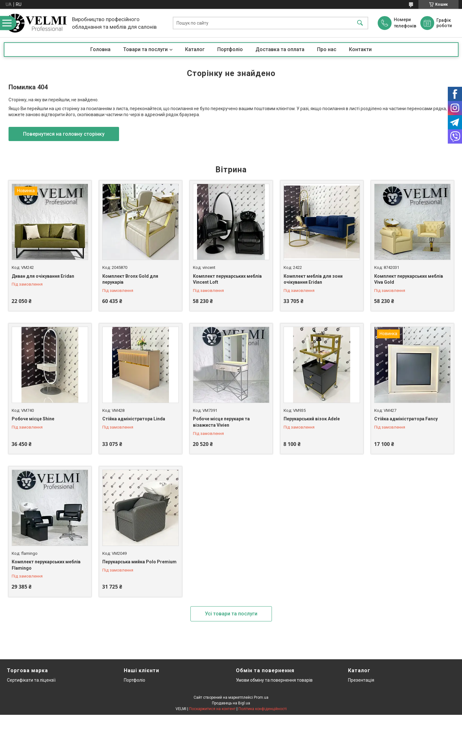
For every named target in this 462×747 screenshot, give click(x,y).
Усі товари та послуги (231, 614)
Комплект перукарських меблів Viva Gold (408, 279)
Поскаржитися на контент (212, 709)
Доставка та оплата (279, 49)
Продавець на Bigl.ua (231, 703)
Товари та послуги (145, 49)
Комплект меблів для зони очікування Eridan (313, 279)
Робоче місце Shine (33, 418)
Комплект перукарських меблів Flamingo (46, 565)
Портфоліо (230, 49)
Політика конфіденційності (262, 709)
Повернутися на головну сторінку (64, 134)
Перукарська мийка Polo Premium (139, 561)
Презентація (361, 680)
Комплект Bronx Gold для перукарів (130, 279)
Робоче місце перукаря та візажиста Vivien (221, 422)
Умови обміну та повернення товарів (274, 680)
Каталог (195, 49)
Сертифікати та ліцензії (31, 680)
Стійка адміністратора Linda (133, 418)
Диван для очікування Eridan (43, 276)
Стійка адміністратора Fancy (406, 418)
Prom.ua (261, 697)
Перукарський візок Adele (312, 418)
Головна (100, 49)
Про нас (326, 49)
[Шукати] (360, 23)
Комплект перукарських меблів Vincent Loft (227, 279)
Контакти (360, 49)
